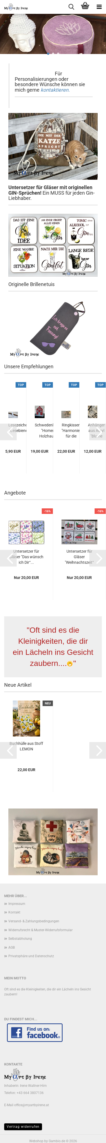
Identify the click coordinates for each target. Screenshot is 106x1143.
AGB (11, 947)
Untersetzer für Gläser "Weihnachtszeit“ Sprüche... (79, 557)
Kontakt (14, 912)
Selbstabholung (20, 939)
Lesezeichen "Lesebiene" (18, 428)
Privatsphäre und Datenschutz (31, 956)
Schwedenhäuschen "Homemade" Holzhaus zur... (52, 430)
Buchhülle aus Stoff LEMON (26, 746)
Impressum (16, 904)
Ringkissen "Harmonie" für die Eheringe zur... (71, 431)
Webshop (36, 1141)
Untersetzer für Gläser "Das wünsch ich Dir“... (26, 557)
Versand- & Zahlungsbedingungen (33, 921)
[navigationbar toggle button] (99, 7)
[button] (8, 432)
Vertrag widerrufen (23, 1127)
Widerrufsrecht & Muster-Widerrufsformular (40, 930)
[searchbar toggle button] (71, 7)
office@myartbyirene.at (31, 1105)
